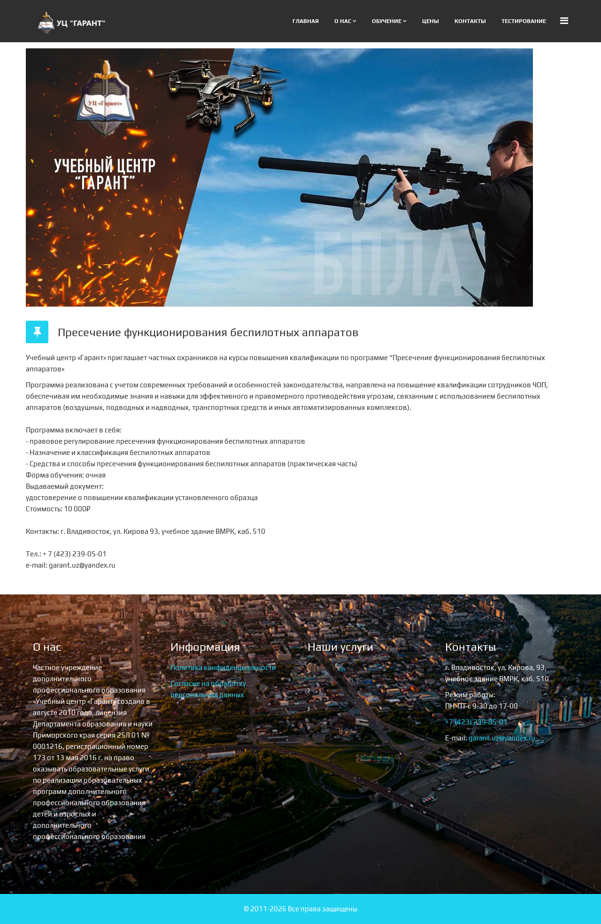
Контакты (470, 21)
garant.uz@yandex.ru (502, 738)
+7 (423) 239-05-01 (476, 722)
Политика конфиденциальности (223, 667)
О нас (342, 21)
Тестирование (523, 21)
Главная (306, 21)
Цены (430, 21)
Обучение (386, 21)
